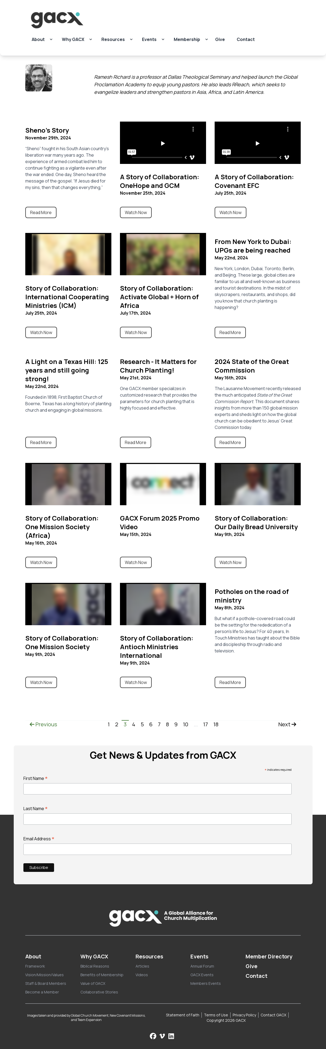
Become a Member (42, 992)
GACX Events (202, 974)
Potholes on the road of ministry (252, 595)
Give (220, 39)
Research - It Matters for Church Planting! (158, 365)
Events (149, 39)
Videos (142, 974)
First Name (35, 778)
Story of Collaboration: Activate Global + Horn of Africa (159, 297)
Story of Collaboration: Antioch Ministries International (156, 647)
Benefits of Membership (101, 974)
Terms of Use (216, 1014)
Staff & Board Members (45, 983)
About (38, 39)
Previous (43, 724)
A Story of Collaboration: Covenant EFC (254, 181)
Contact (246, 39)
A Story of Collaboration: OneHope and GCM (159, 181)
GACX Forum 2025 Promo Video (160, 522)
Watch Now (136, 212)
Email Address (39, 839)
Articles (142, 966)
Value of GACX (92, 983)
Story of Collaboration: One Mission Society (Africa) (62, 527)
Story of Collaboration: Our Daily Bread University (256, 522)
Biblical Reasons (94, 966)
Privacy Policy (244, 1014)
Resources (113, 39)
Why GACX (73, 39)
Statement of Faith (182, 1014)
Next (287, 724)
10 (185, 724)
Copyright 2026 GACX (226, 1020)
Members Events (205, 983)
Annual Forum (202, 966)
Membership (187, 39)
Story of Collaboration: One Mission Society (62, 642)
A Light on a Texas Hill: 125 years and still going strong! (66, 370)
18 (215, 724)
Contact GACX (273, 1014)
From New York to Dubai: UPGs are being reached (253, 245)
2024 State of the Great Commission (252, 365)
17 (205, 724)
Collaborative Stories (99, 992)
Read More (41, 212)
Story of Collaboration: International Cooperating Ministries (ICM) (67, 297)
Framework (35, 966)
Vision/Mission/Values (44, 974)
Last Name (35, 808)
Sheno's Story (47, 130)
